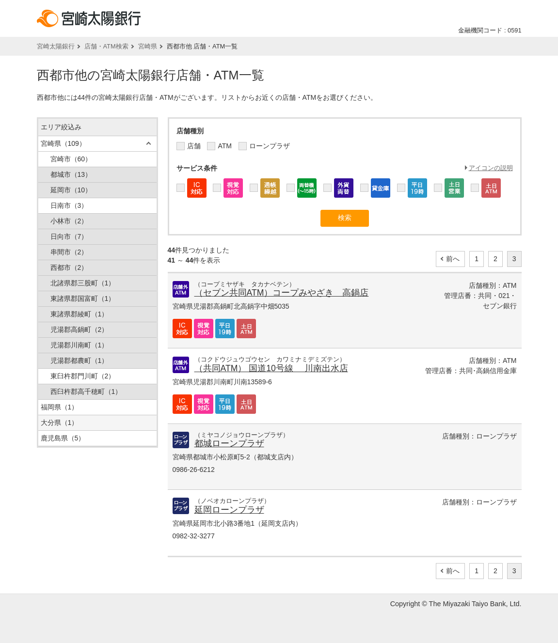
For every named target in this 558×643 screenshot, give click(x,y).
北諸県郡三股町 (82, 283)
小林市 (69, 221)
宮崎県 (147, 46)
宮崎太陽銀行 (56, 46)
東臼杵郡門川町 (82, 376)
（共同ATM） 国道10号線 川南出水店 (271, 368)
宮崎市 (71, 159)
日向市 (69, 236)
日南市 (69, 205)
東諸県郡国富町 (82, 298)
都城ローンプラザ (229, 443)
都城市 (71, 174)
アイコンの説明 (491, 168)
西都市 (69, 267)
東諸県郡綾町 (79, 314)
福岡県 (60, 407)
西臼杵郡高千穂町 (86, 391)
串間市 (69, 252)
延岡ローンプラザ (229, 510)
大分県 (60, 422)
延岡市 (71, 190)
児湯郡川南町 (79, 345)
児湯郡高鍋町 (79, 329)
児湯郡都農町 (79, 360)
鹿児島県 (63, 438)
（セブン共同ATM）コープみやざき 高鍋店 (281, 293)
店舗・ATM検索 (106, 46)
